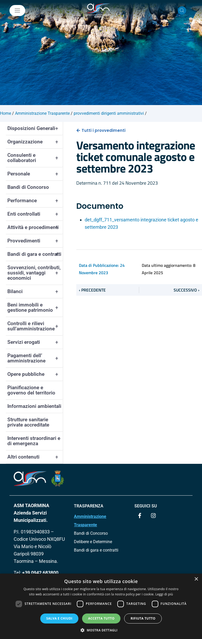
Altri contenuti (35, 457)
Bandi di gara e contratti (35, 254)
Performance (35, 200)
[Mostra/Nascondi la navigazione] (17, 10)
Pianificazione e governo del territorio (31, 390)
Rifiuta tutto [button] (142, 618)
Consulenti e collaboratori (35, 158)
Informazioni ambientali (34, 406)
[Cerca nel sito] (182, 10)
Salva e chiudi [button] (59, 618)
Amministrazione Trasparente (90, 520)
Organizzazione (35, 141)
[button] (101, 630)
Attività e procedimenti (35, 227)
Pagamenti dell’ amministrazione (35, 358)
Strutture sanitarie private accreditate (28, 422)
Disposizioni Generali (35, 128)
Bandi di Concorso (28, 187)
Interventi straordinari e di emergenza (33, 440)
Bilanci (35, 291)
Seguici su (145, 505)
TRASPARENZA (88, 505)
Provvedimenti (35, 240)
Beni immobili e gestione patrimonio (35, 307)
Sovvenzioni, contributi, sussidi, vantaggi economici (35, 273)
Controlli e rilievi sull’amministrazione (35, 326)
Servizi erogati (35, 342)
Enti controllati (35, 214)
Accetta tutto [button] (101, 618)
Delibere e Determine (93, 541)
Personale (35, 173)
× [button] (196, 579)
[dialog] (101, 606)
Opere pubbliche (35, 374)
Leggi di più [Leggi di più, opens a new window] (164, 594)
